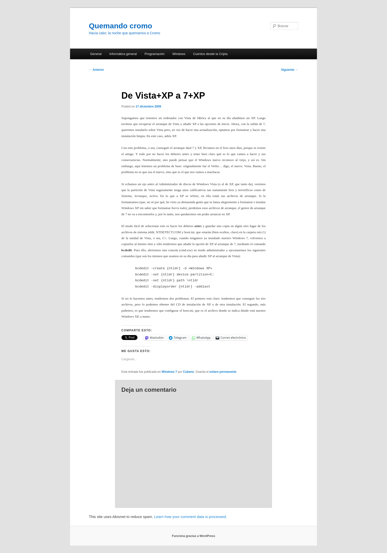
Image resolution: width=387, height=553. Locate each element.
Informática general (123, 54)
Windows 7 (169, 372)
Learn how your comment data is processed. (190, 517)
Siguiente (289, 69)
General (95, 54)
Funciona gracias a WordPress (193, 536)
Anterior (96, 69)
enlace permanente (223, 372)
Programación (155, 54)
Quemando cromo (120, 26)
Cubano (188, 372)
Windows (178, 54)
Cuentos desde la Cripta (210, 54)
